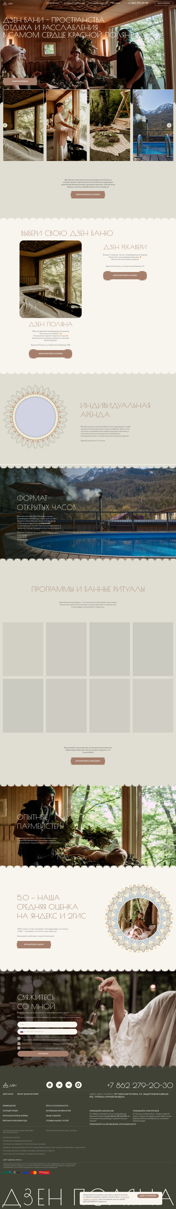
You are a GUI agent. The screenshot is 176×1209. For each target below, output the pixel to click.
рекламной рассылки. (54, 1048)
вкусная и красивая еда (15, 1121)
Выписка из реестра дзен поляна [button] (61, 1130)
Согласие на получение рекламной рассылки (24, 1154)
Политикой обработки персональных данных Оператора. (46, 1039)
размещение (9, 1106)
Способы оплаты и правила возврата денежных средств (28, 1151)
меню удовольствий (27, 1094)
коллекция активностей (58, 1111)
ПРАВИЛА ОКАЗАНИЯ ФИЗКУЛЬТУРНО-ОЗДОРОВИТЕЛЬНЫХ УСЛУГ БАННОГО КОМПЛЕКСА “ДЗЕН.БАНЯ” (44, 1147)
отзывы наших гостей (57, 1121)
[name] (47, 1024)
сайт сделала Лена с (12, 1160)
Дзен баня (8, 1094)
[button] (164, 3)
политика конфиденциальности (17, 1141)
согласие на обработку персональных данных (24, 1144)
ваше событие (53, 1116)
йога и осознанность (57, 1106)
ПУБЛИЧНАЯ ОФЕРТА (11, 1137)
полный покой (10, 1111)
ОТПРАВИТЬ (43, 1054)
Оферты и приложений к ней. (65, 1044)
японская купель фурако (15, 1116)
